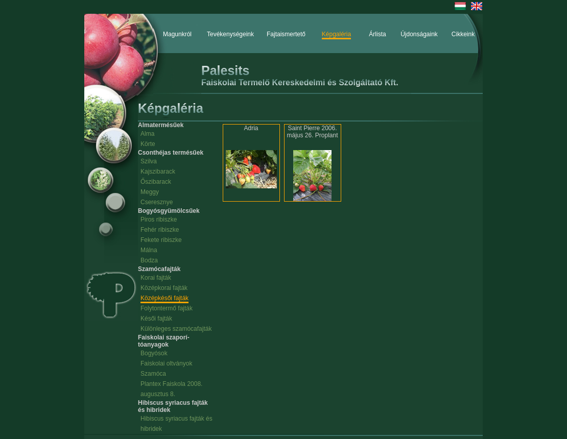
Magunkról (177, 34)
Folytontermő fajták (166, 308)
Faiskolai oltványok (166, 363)
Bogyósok (154, 353)
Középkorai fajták (163, 287)
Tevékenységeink (230, 34)
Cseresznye (156, 202)
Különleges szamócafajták (175, 328)
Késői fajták (156, 318)
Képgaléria (336, 34)
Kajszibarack (157, 171)
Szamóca (153, 373)
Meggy (149, 192)
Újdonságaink (419, 34)
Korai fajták (155, 277)
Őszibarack (155, 181)
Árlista (377, 34)
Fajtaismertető (286, 34)
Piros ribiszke (158, 219)
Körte (147, 144)
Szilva (148, 161)
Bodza (149, 260)
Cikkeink (463, 34)
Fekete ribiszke (161, 239)
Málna (148, 250)
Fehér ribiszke (159, 229)
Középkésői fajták (164, 298)
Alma (147, 133)
